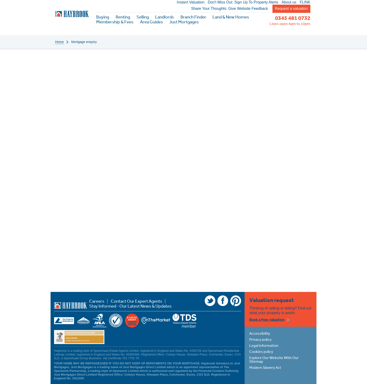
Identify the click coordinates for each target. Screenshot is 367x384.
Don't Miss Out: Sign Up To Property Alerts (243, 2)
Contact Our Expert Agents (136, 301)
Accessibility (259, 333)
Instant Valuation (190, 2)
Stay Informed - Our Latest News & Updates (130, 306)
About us (289, 2)
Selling (142, 17)
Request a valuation (291, 9)
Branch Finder (193, 17)
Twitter (210, 300)
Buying (102, 17)
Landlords (164, 17)
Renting (123, 17)
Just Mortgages (184, 22)
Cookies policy (261, 351)
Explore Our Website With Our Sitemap (274, 359)
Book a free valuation (267, 319)
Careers (96, 301)
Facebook (222, 300)
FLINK (305, 2)
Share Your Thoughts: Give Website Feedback (229, 9)
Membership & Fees (114, 22)
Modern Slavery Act (265, 367)
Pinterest (235, 300)
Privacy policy (260, 339)
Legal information (263, 345)
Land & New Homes (231, 17)
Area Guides (151, 22)
